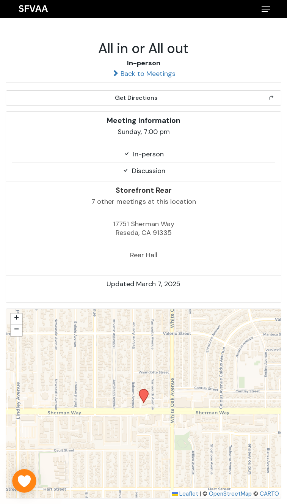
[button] (266, 9)
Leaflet (185, 494)
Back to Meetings (144, 73)
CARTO (269, 494)
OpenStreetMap (230, 494)
